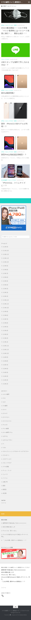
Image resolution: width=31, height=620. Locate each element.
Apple (2, 25)
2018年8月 (5, 361)
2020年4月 (5, 285)
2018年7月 (5, 365)
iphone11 (5, 413)
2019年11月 (6, 304)
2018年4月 (5, 376)
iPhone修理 (4, 180)
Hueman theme (23, 615)
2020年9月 (5, 266)
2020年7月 (5, 273)
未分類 (4, 493)
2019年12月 (6, 300)
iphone (4, 409)
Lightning (5, 436)
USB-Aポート (6, 455)
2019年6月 (5, 323)
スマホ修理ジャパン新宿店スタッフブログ (12, 2)
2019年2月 (5, 338)
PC (3, 444)
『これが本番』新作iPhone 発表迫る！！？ (14, 540)
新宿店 (4, 489)
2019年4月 (5, 330)
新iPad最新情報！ (8, 93)
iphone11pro (6, 417)
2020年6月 (5, 277)
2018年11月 (6, 349)
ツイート (3, 503)
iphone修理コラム (7, 432)
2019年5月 (5, 327)
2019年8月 (5, 315)
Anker (4, 398)
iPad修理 (5, 405)
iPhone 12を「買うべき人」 (10, 530)
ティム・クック (7, 470)
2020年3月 (5, 288)
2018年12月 (6, 346)
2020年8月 (5, 269)
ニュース (5, 474)
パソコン (5, 478)
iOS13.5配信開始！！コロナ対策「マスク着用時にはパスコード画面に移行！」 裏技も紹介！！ (15, 31)
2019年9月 (5, 311)
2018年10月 (6, 353)
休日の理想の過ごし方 (9, 527)
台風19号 (5, 482)
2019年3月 (5, 334)
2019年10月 (6, 307)
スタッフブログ (5, 59)
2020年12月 (6, 254)
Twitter (4, 447)
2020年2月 (5, 292)
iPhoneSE (5, 424)
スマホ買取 (6, 466)
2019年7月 (5, 319)
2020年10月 (6, 262)
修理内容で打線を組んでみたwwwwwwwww (14, 523)
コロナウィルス (9, 25)
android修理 (6, 394)
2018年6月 (5, 368)
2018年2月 (5, 384)
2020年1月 (5, 296)
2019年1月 (5, 342)
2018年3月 (5, 380)
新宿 (15, 25)
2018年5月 (5, 372)
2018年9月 (5, 357)
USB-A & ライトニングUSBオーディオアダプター (16, 451)
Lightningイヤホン (7, 440)
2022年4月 (5, 247)
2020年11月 (6, 258)
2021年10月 (6, 250)
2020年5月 (5, 281)
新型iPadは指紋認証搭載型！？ (13, 154)
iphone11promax (7, 421)
